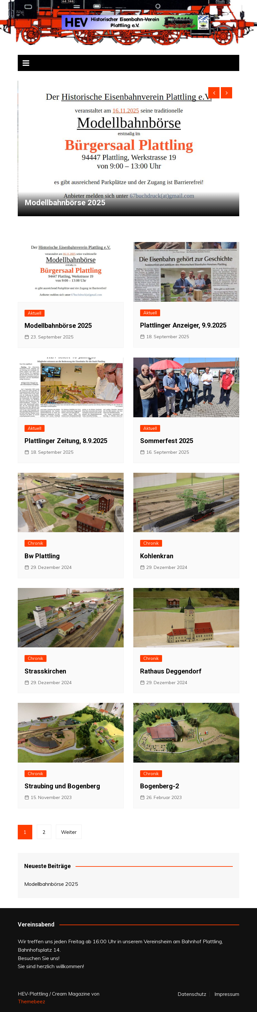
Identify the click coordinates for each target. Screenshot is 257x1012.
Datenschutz (192, 994)
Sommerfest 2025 (166, 441)
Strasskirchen (45, 671)
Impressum (226, 994)
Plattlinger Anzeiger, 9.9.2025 (183, 325)
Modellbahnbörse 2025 (65, 202)
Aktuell (34, 313)
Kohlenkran (156, 556)
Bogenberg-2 (159, 786)
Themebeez (31, 1001)
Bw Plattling (42, 556)
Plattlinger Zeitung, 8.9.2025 (66, 441)
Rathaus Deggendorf (170, 671)
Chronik (35, 543)
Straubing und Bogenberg (62, 786)
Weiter (69, 832)
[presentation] (214, 92)
